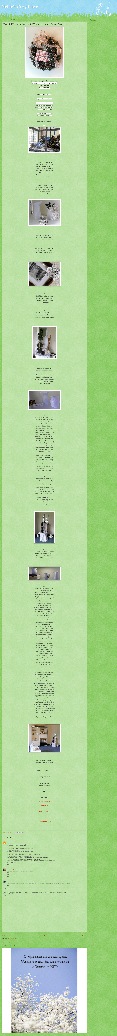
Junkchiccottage (10, 869)
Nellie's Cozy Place (20, 6)
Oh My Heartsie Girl (44, 801)
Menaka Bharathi (11, 881)
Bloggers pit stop (44, 805)
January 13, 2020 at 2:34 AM (22, 881)
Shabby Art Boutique (44, 811)
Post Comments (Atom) (12, 938)
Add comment (7, 888)
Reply (8, 864)
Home (44, 935)
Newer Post (5, 935)
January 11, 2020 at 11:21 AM (21, 869)
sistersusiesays (10, 842)
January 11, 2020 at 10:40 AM (20, 842)
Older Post (84, 935)
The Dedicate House (43, 815)
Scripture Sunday (6, 943)
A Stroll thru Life (44, 821)
